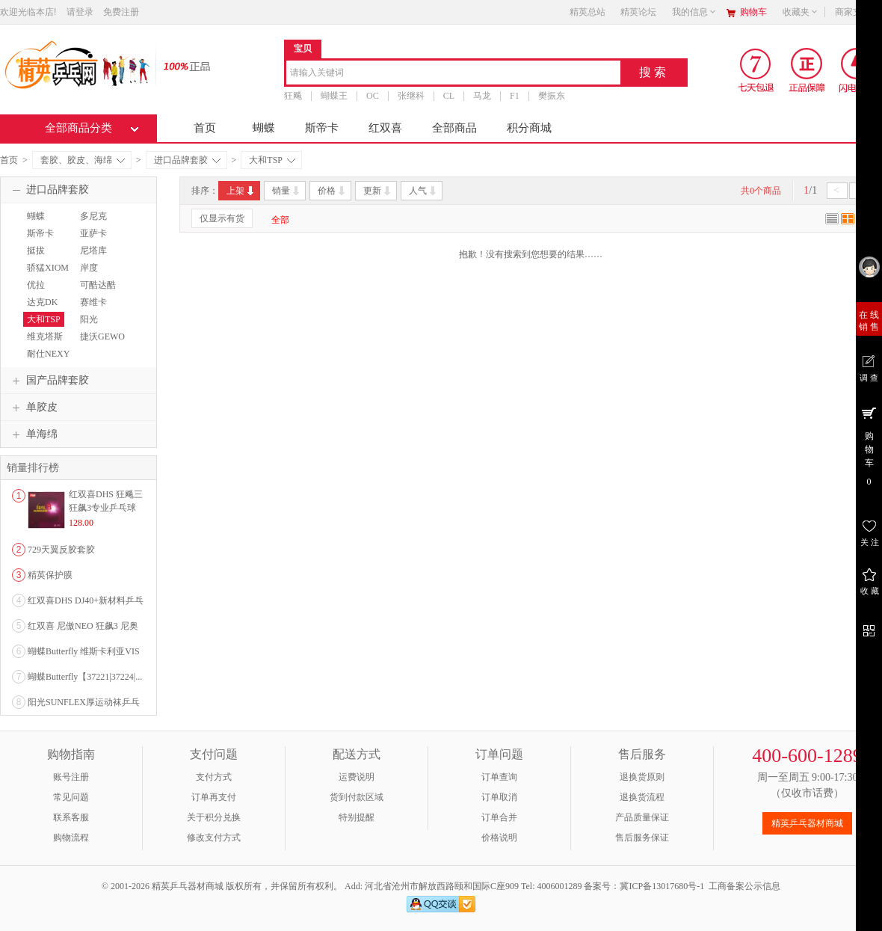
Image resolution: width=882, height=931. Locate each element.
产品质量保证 (642, 817)
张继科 (411, 95)
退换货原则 (642, 777)
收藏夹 (800, 12)
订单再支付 (213, 797)
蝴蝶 (264, 128)
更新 (377, 190)
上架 (241, 190)
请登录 (80, 12)
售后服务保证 (642, 837)
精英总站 (587, 12)
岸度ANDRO (92, 274)
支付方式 (214, 777)
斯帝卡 (322, 128)
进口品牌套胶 (187, 160)
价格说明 (499, 837)
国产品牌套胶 (48, 381)
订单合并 (499, 817)
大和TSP (272, 160)
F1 (514, 95)
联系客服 (71, 817)
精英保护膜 (50, 575)
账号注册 (71, 777)
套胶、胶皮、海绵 (82, 160)
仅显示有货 (222, 218)
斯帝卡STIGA (38, 240)
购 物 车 (869, 445)
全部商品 (454, 128)
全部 (280, 220)
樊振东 (551, 95)
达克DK (42, 302)
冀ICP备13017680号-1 (662, 886)
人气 (423, 190)
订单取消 (499, 797)
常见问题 (71, 797)
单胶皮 (33, 408)
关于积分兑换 (214, 817)
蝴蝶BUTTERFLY (48, 223)
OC (372, 95)
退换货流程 (642, 797)
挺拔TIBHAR (40, 257)
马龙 (482, 95)
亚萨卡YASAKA (94, 240)
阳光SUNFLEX (96, 326)
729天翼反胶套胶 (61, 549)
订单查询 (499, 777)
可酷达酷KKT (96, 292)
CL (448, 95)
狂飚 (293, 95)
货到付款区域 (356, 797)
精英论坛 (638, 12)
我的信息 (694, 12)
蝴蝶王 (334, 95)
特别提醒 (356, 817)
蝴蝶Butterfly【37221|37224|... (85, 677)
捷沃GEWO (102, 336)
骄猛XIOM (48, 267)
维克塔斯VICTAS (43, 343)
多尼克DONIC (91, 223)
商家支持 (857, 12)
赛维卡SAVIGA (92, 309)
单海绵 (33, 434)
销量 (286, 190)
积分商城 (529, 128)
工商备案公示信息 (744, 886)
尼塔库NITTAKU (95, 257)
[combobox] (453, 74)
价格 (332, 190)
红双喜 (385, 128)
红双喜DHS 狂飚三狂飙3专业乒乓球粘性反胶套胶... (106, 507)
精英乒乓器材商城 (807, 823)
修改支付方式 (214, 837)
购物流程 (71, 837)
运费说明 (356, 777)
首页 (205, 128)
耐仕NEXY (48, 353)
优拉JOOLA (37, 292)
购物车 (753, 12)
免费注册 (121, 12)
